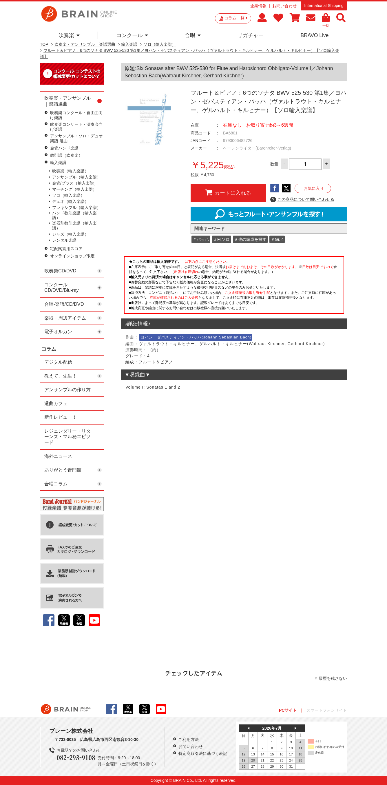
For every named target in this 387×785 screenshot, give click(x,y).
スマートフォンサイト (326, 710)
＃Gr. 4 (277, 239)
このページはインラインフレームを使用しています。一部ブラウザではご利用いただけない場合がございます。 (234, 286)
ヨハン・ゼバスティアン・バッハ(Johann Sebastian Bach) (196, 337)
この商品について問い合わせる (302, 200)
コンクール (132, 35)
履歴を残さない (333, 678)
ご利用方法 (188, 739)
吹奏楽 (69, 35)
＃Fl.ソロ (221, 239)
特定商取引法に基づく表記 (202, 753)
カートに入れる (228, 193)
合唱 (193, 35)
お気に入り (314, 188)
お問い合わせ (284, 5)
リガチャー (251, 35)
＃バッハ (201, 239)
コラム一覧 (235, 18)
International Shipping (323, 5)
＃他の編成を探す (250, 239)
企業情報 (258, 5)
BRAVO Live (314, 35)
